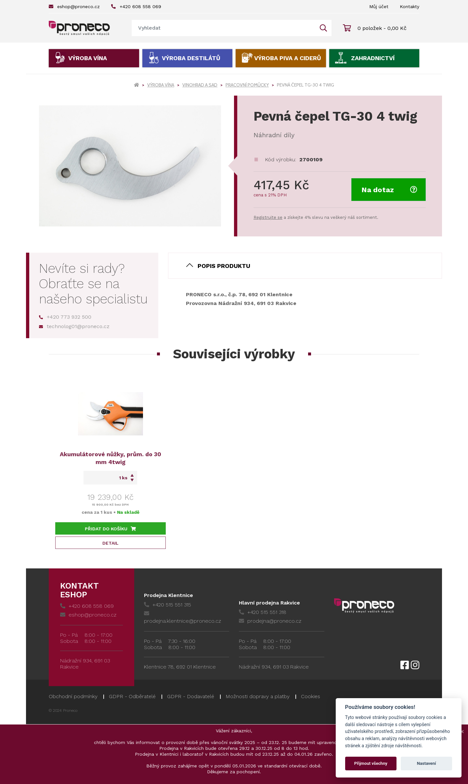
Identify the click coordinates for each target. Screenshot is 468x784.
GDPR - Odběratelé (132, 696)
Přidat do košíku (110, 528)
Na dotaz (389, 190)
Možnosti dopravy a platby (258, 696)
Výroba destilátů (191, 58)
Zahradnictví (373, 58)
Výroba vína (87, 58)
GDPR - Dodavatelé (190, 696)
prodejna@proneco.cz (270, 621)
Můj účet (378, 6)
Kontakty (409, 6)
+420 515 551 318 (262, 612)
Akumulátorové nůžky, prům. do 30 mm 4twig (110, 458)
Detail (110, 543)
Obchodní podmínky (73, 696)
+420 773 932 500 (65, 317)
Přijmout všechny (370, 763)
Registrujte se (268, 217)
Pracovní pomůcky (247, 85)
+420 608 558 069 (136, 6)
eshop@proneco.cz (74, 6)
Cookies (310, 696)
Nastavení (426, 763)
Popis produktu (224, 265)
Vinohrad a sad (199, 85)
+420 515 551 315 (167, 605)
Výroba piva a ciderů (287, 58)
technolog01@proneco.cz (74, 326)
